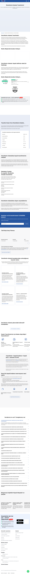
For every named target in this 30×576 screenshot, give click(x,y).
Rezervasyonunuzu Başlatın (6, 252)
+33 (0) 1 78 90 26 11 (4, 562)
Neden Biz (2, 538)
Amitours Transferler (4, 548)
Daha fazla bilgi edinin (19, 283)
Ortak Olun (2, 545)
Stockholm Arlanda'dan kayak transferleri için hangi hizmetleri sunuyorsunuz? (12, 421)
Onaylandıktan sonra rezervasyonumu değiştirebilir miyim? (11, 460)
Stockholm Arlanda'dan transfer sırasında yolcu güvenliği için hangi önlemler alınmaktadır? (13, 474)
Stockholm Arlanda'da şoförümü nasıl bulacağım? (9, 478)
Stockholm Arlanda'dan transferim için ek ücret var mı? (10, 458)
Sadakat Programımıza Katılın (5, 532)
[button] (28, 243)
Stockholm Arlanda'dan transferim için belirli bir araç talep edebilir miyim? (14, 483)
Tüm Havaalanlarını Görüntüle (15, 328)
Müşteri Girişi (17, 537)
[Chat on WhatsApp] (28, 571)
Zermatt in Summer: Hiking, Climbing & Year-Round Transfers (17, 503)
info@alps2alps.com (4, 554)
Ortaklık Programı (4, 544)
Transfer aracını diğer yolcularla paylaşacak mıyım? (10, 476)
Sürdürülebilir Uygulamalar (5, 535)
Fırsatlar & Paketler (4, 534)
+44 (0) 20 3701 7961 (4, 558)
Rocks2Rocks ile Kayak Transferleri (6, 540)
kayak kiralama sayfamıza (16, 378)
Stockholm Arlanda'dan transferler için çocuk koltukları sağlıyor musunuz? (12, 445)
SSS (16, 534)
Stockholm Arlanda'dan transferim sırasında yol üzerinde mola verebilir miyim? (13, 453)
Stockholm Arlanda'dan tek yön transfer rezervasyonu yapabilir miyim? (13, 436)
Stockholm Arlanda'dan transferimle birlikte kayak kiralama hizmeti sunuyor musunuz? (13, 465)
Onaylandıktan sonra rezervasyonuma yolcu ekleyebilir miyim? (11, 462)
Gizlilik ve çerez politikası (4, 220)
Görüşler (2, 537)
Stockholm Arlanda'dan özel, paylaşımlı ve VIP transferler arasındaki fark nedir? (13, 434)
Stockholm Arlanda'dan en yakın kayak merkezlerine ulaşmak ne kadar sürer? (13, 448)
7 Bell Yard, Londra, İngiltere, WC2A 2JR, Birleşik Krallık (9, 556)
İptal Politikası (17, 535)
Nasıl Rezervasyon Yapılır (19, 532)
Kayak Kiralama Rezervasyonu (15, 396)
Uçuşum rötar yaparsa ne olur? (6, 450)
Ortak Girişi (2, 547)
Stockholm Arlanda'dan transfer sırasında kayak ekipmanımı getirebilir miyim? (13, 441)
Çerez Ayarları (17, 538)
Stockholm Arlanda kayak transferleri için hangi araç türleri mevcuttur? (14, 431)
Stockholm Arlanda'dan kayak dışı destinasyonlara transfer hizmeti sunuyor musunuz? (12, 471)
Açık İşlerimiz (3, 550)
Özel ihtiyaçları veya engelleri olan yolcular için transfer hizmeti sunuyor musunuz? (14, 486)
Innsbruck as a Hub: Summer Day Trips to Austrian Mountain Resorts (6, 503)
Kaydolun (27, 223)
